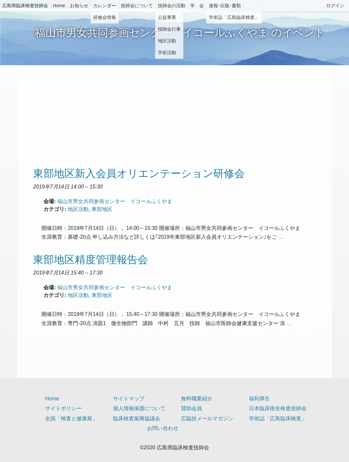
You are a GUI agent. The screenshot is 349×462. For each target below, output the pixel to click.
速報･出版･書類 (225, 5)
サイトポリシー (63, 408)
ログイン (335, 5)
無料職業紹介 (196, 398)
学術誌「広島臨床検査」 (278, 418)
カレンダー (104, 5)
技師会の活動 (171, 5)
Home (59, 5)
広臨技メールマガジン (207, 418)
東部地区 (101, 209)
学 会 (197, 5)
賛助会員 (191, 408)
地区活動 (78, 209)
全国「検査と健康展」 (71, 418)
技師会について (137, 5)
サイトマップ (128, 398)
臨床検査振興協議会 (136, 418)
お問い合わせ (162, 428)
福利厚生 (259, 398)
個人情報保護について (139, 408)
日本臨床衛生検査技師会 (278, 408)
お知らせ (79, 5)
